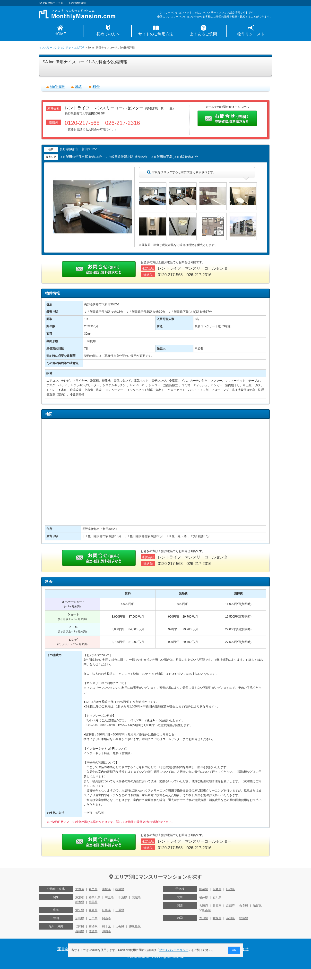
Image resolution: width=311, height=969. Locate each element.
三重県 (119, 910)
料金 (96, 87)
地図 (78, 87)
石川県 (217, 897)
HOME (60, 34)
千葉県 (122, 897)
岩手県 (93, 889)
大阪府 (203, 905)
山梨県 (203, 889)
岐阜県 (106, 910)
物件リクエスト (251, 34)
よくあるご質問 (203, 34)
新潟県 (230, 889)
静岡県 (93, 910)
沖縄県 (106, 931)
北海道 (79, 889)
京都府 (230, 905)
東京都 (79, 897)
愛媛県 (217, 918)
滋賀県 (257, 905)
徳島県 (243, 918)
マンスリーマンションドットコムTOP (61, 47)
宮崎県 (93, 926)
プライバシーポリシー (174, 950)
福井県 (203, 897)
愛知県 (79, 910)
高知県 (230, 918)
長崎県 (79, 931)
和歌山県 (205, 910)
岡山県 (106, 918)
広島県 (79, 918)
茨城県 (136, 897)
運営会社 (65, 949)
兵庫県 (217, 905)
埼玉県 (109, 897)
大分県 (119, 926)
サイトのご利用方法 (155, 34)
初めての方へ (108, 34)
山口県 (93, 918)
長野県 (217, 889)
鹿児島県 (135, 926)
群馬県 (93, 902)
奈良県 (243, 905)
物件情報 (57, 87)
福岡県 (79, 926)
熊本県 (106, 926)
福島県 (119, 889)
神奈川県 (94, 897)
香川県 (203, 918)
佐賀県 (93, 931)
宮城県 (106, 889)
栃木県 (79, 902)
